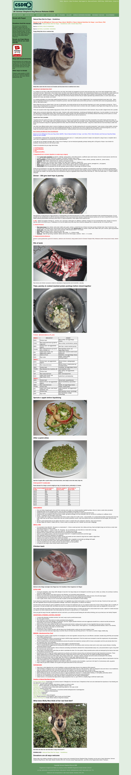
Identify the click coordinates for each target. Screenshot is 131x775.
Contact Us (116, 1)
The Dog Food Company (40, 695)
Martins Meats (37, 692)
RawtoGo (35, 685)
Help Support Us (83, 1)
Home (61, 1)
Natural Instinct (37, 693)
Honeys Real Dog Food (39, 697)
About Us (66, 1)
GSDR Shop (101, 1)
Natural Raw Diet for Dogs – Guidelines (55, 752)
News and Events (92, 1)
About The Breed (73, 1)
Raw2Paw (36, 684)
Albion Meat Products (39, 691)
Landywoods (36, 687)
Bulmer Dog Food (38, 689)
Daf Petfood (36, 688)
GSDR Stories (108, 1)
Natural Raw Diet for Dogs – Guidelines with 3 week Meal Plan (62, 23)
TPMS (35, 696)
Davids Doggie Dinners (39, 681)
